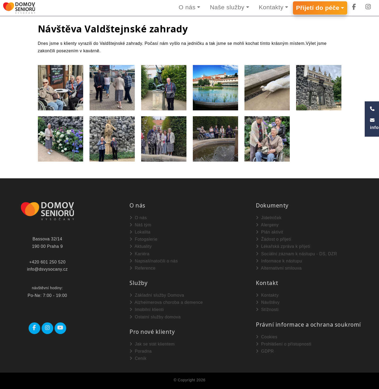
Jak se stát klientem (152, 344)
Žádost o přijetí (273, 239)
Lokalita (140, 232)
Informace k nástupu (279, 261)
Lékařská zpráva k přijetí (283, 246)
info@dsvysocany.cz (47, 269)
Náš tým (140, 225)
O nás (185, 7)
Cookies (266, 337)
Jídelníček (269, 217)
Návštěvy (268, 302)
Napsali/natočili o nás (154, 261)
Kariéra (139, 254)
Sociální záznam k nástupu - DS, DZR (296, 254)
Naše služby (226, 7)
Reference (142, 268)
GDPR (265, 351)
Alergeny (267, 225)
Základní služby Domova (157, 295)
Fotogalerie (144, 239)
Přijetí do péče (317, 8)
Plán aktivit (269, 232)
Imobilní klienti (147, 309)
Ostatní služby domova (155, 317)
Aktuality (141, 246)
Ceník (138, 358)
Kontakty (270, 7)
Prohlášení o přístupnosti (283, 344)
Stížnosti (267, 309)
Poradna (141, 351)
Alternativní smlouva (279, 268)
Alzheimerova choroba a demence (166, 302)
